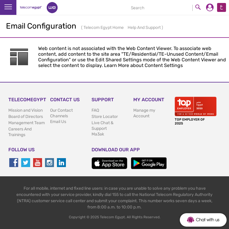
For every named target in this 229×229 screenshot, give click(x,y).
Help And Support (145, 27)
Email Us (58, 121)
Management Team (26, 122)
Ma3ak (98, 134)
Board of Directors (25, 116)
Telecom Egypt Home (104, 27)
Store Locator (105, 116)
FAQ (95, 110)
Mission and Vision (25, 110)
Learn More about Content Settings (143, 65)
